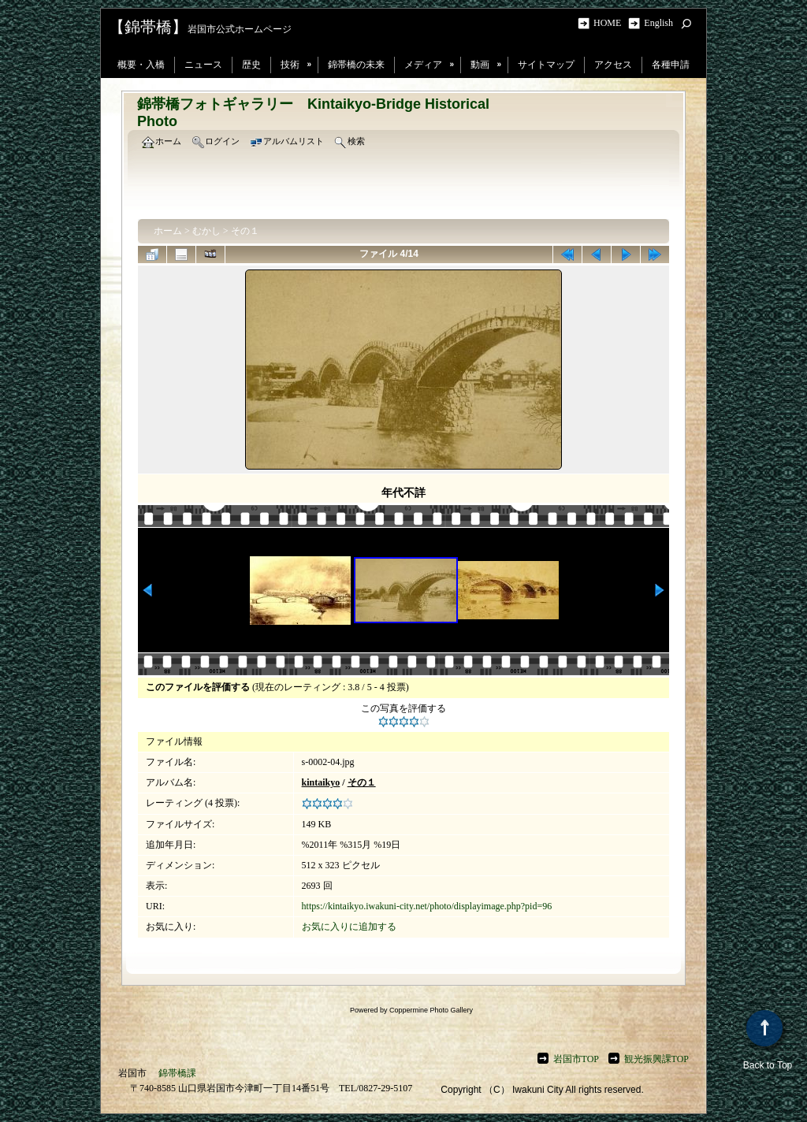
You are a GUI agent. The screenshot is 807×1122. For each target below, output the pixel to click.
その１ (245, 230)
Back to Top (767, 1040)
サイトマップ (546, 64)
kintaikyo (321, 782)
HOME (609, 22)
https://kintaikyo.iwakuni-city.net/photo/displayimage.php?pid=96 (427, 906)
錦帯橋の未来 (356, 64)
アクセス (613, 64)
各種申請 (671, 64)
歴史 (251, 64)
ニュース (203, 64)
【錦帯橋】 (148, 26)
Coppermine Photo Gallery (431, 1010)
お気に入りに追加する (349, 926)
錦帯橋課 (177, 1073)
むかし (206, 230)
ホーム (168, 230)
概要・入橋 (141, 64)
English (658, 22)
